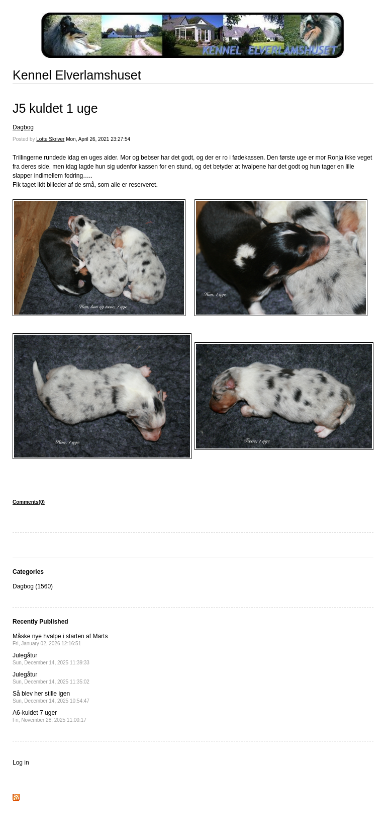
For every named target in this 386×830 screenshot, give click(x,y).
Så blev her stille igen (51, 697)
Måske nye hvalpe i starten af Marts (60, 639)
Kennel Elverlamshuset (77, 75)
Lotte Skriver (50, 139)
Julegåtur (51, 658)
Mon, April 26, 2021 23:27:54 (98, 139)
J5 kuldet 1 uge (55, 108)
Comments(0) (29, 502)
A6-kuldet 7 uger (49, 716)
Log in (21, 762)
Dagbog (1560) (33, 586)
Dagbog (23, 127)
